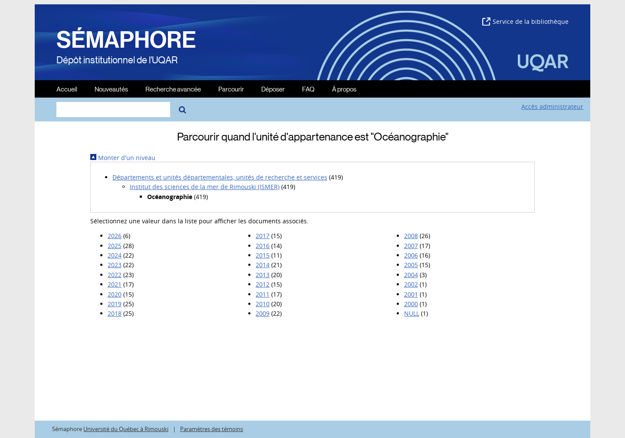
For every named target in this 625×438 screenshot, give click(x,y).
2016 (263, 246)
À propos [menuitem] (344, 89)
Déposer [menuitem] (273, 89)
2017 (263, 236)
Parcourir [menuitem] (231, 89)
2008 (411, 236)
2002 (411, 284)
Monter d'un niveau (122, 158)
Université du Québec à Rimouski (125, 429)
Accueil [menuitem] (66, 89)
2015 (263, 255)
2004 (411, 275)
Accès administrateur (552, 106)
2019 (115, 304)
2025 (115, 246)
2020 (115, 294)
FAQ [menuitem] (308, 89)
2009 (263, 313)
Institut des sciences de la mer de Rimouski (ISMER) (205, 187)
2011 (263, 294)
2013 (263, 275)
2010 (263, 304)
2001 (411, 294)
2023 (115, 265)
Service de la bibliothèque (525, 21)
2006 (411, 255)
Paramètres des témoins (211, 429)
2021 (115, 284)
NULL (411, 313)
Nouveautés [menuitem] (111, 89)
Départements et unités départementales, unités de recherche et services (219, 177)
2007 (411, 246)
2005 (411, 265)
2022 (115, 275)
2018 (115, 313)
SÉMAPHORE (126, 40)
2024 (115, 255)
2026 (115, 236)
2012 (263, 284)
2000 (411, 304)
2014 (263, 265)
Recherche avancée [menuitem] (173, 89)
